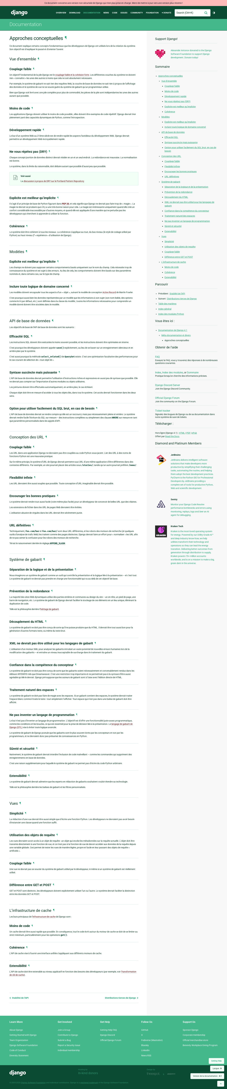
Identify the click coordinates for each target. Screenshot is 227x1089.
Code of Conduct (17, 1050)
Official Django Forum (167, 397)
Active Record (109, 292)
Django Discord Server (167, 385)
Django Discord (107, 1035)
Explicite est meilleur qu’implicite (180, 106)
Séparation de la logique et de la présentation (186, 187)
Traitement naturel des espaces (180, 216)
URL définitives (172, 176)
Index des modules (172, 372)
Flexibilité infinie (172, 166)
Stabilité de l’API (19, 998)
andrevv (174, 1074)
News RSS (146, 1055)
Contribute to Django (68, 1035)
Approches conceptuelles (170, 76)
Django (19, 13)
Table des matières (167, 303)
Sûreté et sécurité (173, 226)
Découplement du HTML (176, 197)
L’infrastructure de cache (173, 262)
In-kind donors (88, 1073)
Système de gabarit (170, 182)
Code (114, 13)
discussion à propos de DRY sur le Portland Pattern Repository (54, 181)
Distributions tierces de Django (121, 998)
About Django (16, 1030)
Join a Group (64, 1030)
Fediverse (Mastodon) (152, 1040)
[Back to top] (220, 1083)
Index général (164, 309)
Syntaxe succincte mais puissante (181, 142)
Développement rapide (175, 96)
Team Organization (18, 1040)
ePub (194, 433)
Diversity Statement (19, 1055)
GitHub (144, 1030)
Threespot (154, 1074)
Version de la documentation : (207, 1076)
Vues (163, 236)
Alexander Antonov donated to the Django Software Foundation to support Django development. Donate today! (191, 54)
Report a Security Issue (69, 1045)
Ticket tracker (162, 410)
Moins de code (172, 91)
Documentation (91, 13)
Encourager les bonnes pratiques (181, 171)
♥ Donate (166, 13)
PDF (188, 433)
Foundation (152, 13)
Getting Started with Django (23, 1035)
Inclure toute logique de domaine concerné (185, 127)
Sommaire (192, 372)
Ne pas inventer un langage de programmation (187, 221)
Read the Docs (172, 436)
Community (137, 13)
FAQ (157, 356)
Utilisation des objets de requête (180, 246)
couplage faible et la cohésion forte (72, 75)
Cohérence (170, 111)
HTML (182, 433)
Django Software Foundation (23, 1045)
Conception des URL (171, 156)
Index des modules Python (171, 314)
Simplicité (169, 241)
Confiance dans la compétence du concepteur (187, 211)
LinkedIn (145, 1050)
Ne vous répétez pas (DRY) (177, 101)
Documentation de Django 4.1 (172, 330)
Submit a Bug (64, 1040)
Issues (123, 13)
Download (74, 13)
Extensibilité (170, 231)
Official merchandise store (195, 1040)
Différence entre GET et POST (179, 257)
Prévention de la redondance (178, 192)
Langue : (217, 1068)
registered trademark (89, 1083)
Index (158, 372)
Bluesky (145, 1045)
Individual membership (69, 1050)
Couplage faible (172, 86)
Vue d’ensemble (169, 81)
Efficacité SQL (171, 137)
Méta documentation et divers (176, 335)
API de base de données (173, 132)
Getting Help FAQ (108, 1030)
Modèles (165, 117)
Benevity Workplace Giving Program (200, 1045)
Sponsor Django (190, 1030)
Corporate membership (194, 1035)
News (106, 13)
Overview (61, 13)
